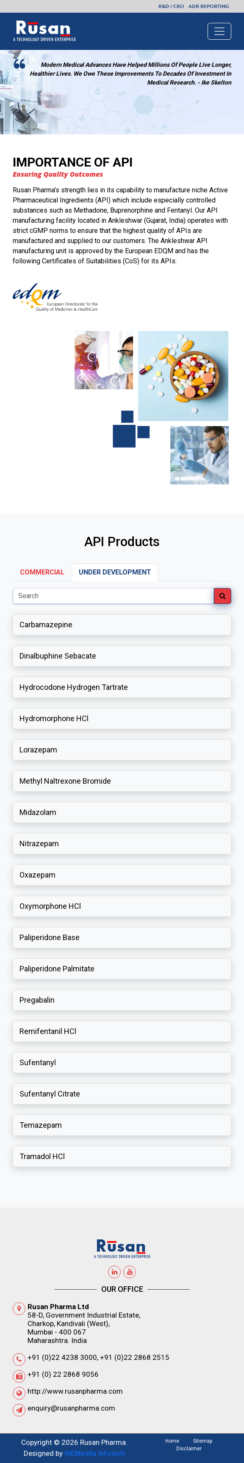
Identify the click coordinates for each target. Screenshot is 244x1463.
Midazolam (37, 812)
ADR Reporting (209, 6)
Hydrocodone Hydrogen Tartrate (73, 687)
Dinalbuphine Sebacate (57, 655)
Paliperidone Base (49, 937)
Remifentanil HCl (47, 1031)
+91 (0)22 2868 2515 (134, 1357)
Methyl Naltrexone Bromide (65, 781)
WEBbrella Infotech (94, 1453)
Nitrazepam (39, 843)
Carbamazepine (45, 624)
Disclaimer (189, 1449)
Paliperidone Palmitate (56, 968)
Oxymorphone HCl (50, 906)
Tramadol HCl (42, 1156)
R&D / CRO (171, 6)
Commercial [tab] (42, 572)
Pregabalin (37, 999)
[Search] (113, 596)
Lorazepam (38, 749)
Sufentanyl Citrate (49, 1093)
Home (172, 1441)
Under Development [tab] (115, 572)
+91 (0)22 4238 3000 (62, 1357)
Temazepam (40, 1125)
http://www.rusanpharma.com (75, 1391)
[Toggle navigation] (219, 31)
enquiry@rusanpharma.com (71, 1408)
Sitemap (202, 1441)
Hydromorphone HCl (54, 718)
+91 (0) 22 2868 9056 (63, 1374)
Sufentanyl (37, 1062)
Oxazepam (37, 874)
